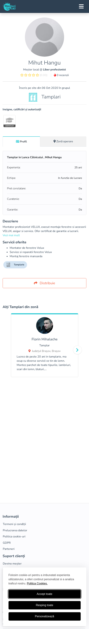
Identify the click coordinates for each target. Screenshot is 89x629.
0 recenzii (61, 75)
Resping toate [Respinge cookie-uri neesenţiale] (44, 605)
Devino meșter (12, 564)
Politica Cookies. (37, 583)
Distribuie (44, 283)
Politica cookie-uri (14, 536)
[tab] (21, 141)
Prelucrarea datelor (15, 530)
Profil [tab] (21, 142)
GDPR (7, 543)
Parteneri (9, 549)
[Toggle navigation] (81, 6)
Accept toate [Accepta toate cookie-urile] (44, 593)
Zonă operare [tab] (63, 141)
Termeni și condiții (14, 524)
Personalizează (44, 616)
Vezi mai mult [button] (11, 235)
